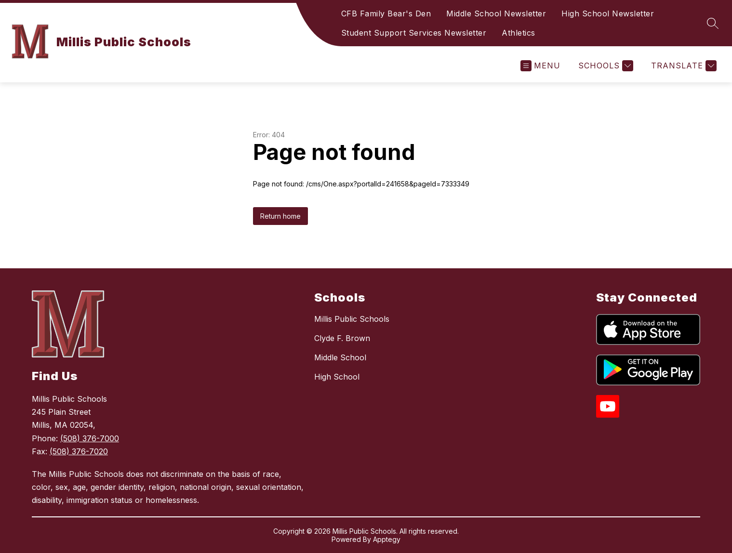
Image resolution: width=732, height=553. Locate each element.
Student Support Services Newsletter (414, 33)
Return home (280, 216)
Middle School (340, 357)
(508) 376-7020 (79, 451)
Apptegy (386, 539)
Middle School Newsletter (496, 13)
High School (336, 377)
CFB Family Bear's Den (386, 13)
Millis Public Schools (351, 319)
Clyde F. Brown (342, 338)
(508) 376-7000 (89, 438)
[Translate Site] (683, 66)
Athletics (518, 33)
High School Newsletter (607, 13)
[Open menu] (540, 66)
